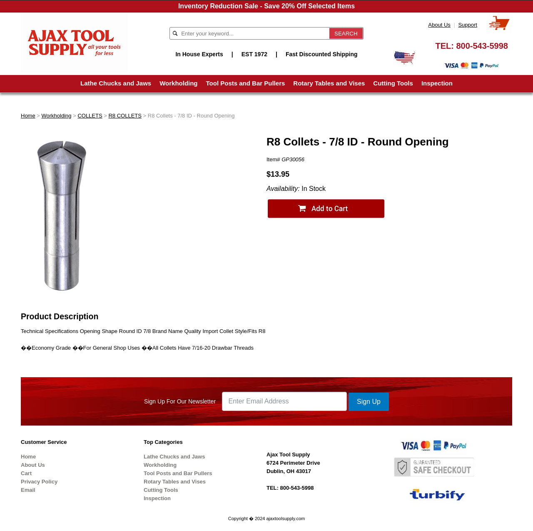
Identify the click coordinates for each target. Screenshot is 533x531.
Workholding (178, 83)
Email (28, 490)
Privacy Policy (39, 481)
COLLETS (89, 116)
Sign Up (369, 401)
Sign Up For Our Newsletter (180, 401)
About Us (439, 25)
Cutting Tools (393, 83)
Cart (26, 473)
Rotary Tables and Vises (329, 83)
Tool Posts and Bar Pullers (245, 83)
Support (467, 25)
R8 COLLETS (124, 116)
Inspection (437, 83)
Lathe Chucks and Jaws (115, 83)
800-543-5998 (482, 45)
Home (28, 116)
